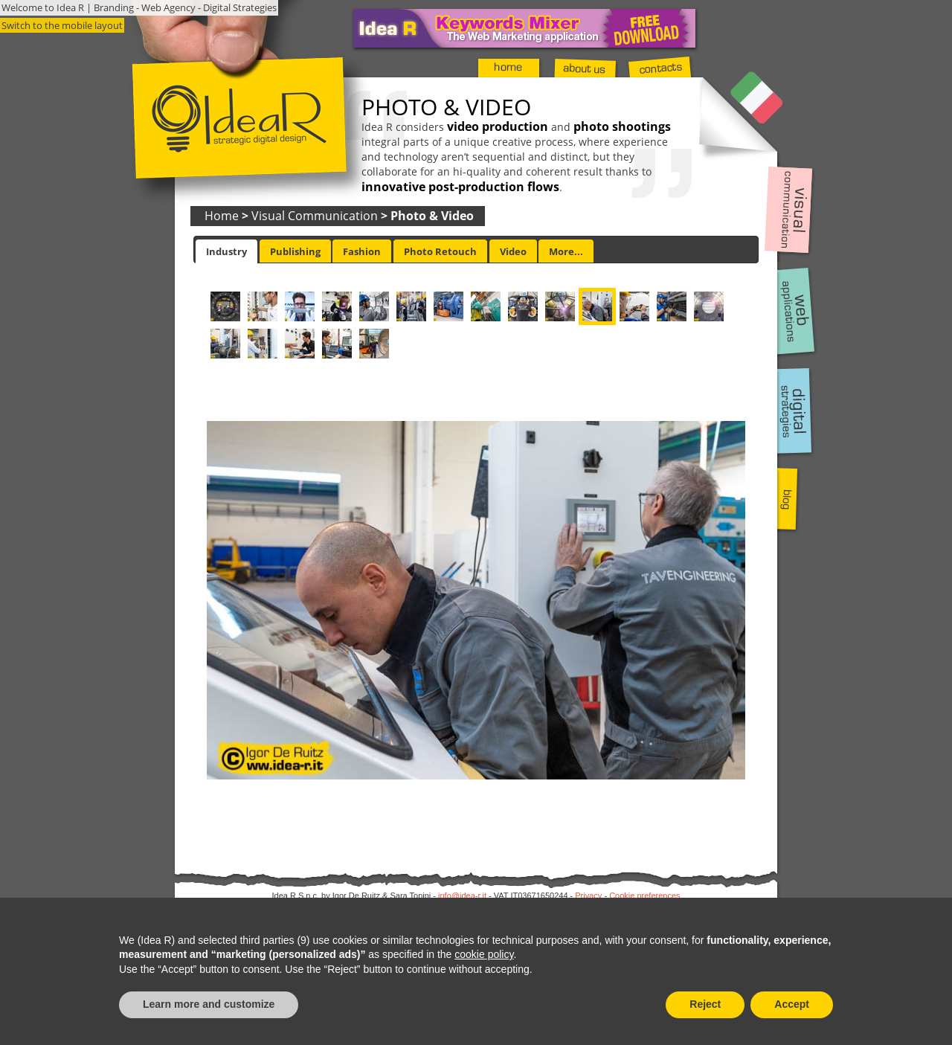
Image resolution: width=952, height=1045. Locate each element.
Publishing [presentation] (295, 251)
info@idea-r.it (462, 895)
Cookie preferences (644, 895)
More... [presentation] (566, 251)
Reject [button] (705, 1004)
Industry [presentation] (226, 251)
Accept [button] (791, 1004)
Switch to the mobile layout (62, 25)
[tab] (226, 251)
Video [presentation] (513, 251)
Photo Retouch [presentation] (440, 251)
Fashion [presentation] (362, 251)
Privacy (588, 895)
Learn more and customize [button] (208, 1004)
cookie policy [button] (483, 954)
